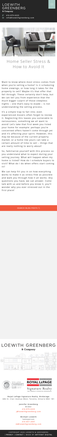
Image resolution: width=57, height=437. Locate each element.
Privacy (9, 435)
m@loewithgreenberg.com (28, 424)
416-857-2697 (28, 422)
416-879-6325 (10, 15)
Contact (19, 435)
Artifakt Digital (43, 435)
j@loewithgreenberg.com (28, 411)
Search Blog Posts (28, 208)
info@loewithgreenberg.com (18, 18)
